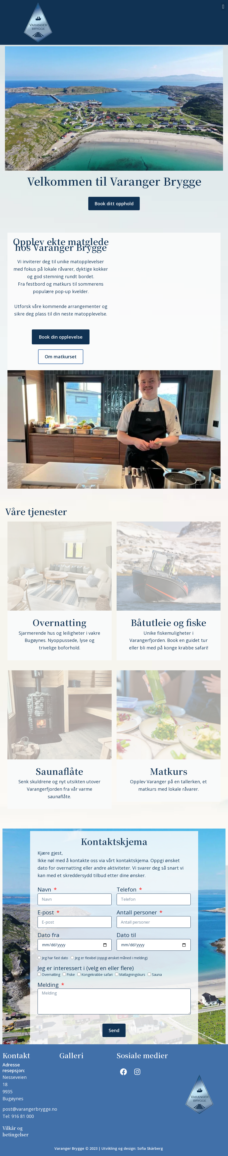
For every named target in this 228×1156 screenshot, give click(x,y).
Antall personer (137, 912)
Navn (45, 890)
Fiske (71, 974)
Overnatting (51, 974)
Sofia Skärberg (150, 1145)
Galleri (71, 1055)
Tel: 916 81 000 (18, 1115)
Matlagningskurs (132, 974)
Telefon (127, 890)
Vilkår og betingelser (15, 1129)
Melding (49, 985)
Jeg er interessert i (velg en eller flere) (86, 968)
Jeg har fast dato (55, 957)
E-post (46, 912)
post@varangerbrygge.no (29, 1108)
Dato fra (48, 935)
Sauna (157, 974)
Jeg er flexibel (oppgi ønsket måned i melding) (111, 957)
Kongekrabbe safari (97, 974)
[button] (223, 6)
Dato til (126, 935)
